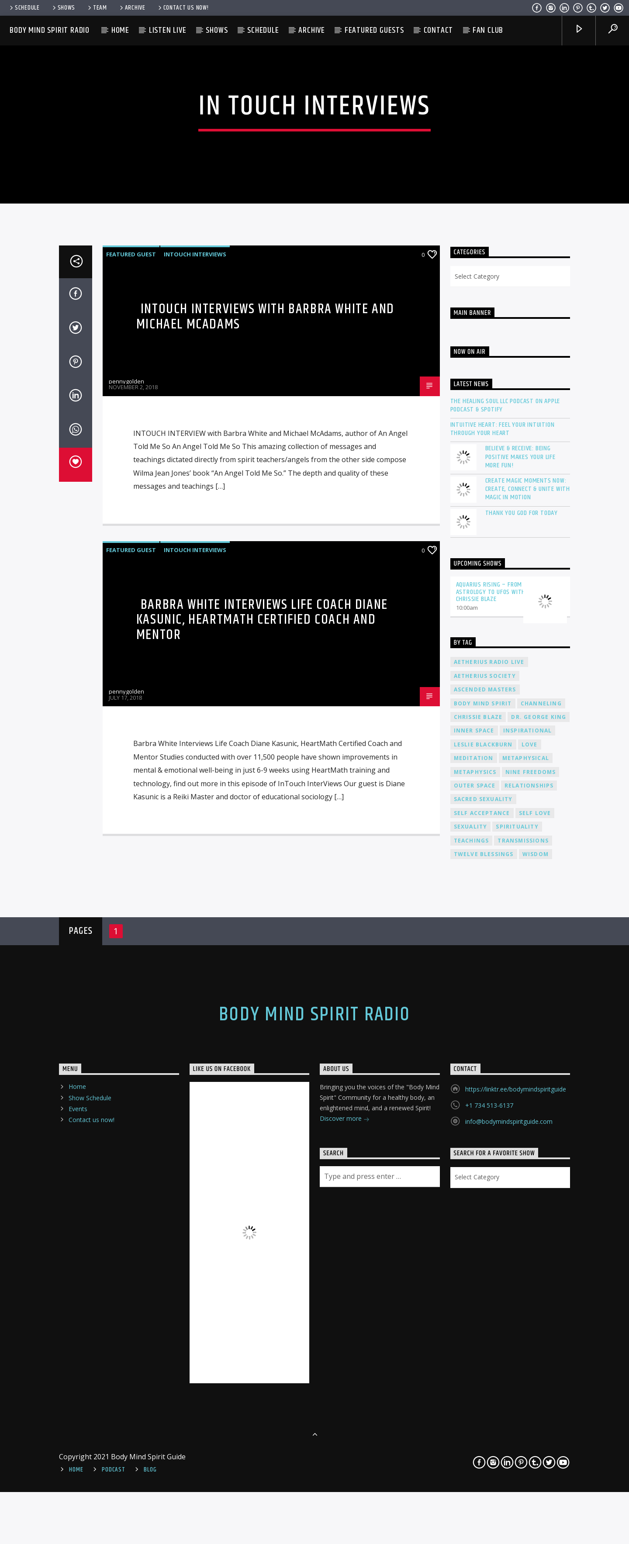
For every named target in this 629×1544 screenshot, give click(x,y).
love (530, 1203)
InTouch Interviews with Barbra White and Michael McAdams (265, 775)
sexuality (470, 1285)
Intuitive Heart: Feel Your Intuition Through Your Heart (502, 887)
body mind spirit (483, 1162)
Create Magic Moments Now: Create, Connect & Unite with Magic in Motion (527, 947)
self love (535, 1271)
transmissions (523, 1299)
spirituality (517, 1285)
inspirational (527, 1189)
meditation (474, 1216)
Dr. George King (538, 1175)
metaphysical (525, 1216)
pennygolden (126, 840)
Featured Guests (374, 30)
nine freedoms (530, 1230)
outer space (475, 1244)
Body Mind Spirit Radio (50, 30)
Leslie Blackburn (483, 1203)
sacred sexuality (483, 1257)
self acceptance (482, 1271)
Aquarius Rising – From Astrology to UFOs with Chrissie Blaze (491, 1051)
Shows (63, 8)
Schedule (24, 8)
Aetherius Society (485, 1134)
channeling (541, 1162)
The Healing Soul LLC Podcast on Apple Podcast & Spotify (505, 864)
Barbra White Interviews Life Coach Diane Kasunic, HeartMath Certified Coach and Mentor (262, 1078)
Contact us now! (183, 8)
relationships (529, 1244)
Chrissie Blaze (478, 1175)
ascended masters (485, 1148)
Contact (438, 30)
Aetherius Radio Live (489, 1120)
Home (120, 30)
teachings (471, 1299)
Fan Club (488, 30)
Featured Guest (131, 713)
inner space (474, 1189)
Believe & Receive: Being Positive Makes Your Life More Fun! (520, 915)
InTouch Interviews (195, 713)
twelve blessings (484, 1312)
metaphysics (475, 1230)
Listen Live (168, 30)
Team (96, 8)
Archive (131, 8)
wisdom (535, 1312)
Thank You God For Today (521, 971)
